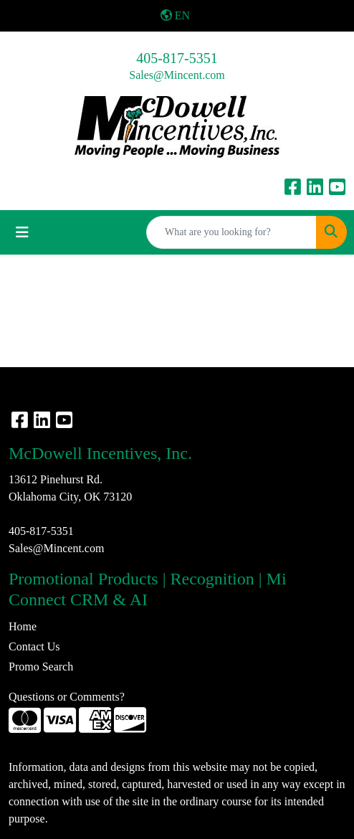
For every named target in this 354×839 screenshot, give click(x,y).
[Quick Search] (231, 232)
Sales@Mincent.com (176, 75)
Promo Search (41, 666)
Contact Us (34, 646)
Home (23, 626)
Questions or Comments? (67, 697)
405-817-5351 (176, 58)
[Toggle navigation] (22, 232)
